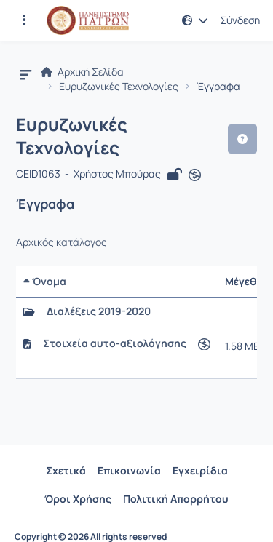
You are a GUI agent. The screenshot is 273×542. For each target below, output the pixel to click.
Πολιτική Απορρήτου (176, 499)
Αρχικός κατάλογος (61, 242)
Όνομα (44, 281)
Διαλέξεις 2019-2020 (99, 311)
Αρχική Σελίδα (82, 72)
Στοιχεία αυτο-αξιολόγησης (114, 343)
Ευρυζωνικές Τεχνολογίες (118, 86)
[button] (195, 20)
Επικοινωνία (129, 470)
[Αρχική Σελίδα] (88, 20)
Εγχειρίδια (200, 470)
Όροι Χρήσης (77, 499)
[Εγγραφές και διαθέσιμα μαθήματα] (24, 20)
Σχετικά (66, 470)
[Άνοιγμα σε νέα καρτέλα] (195, 175)
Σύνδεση (240, 20)
